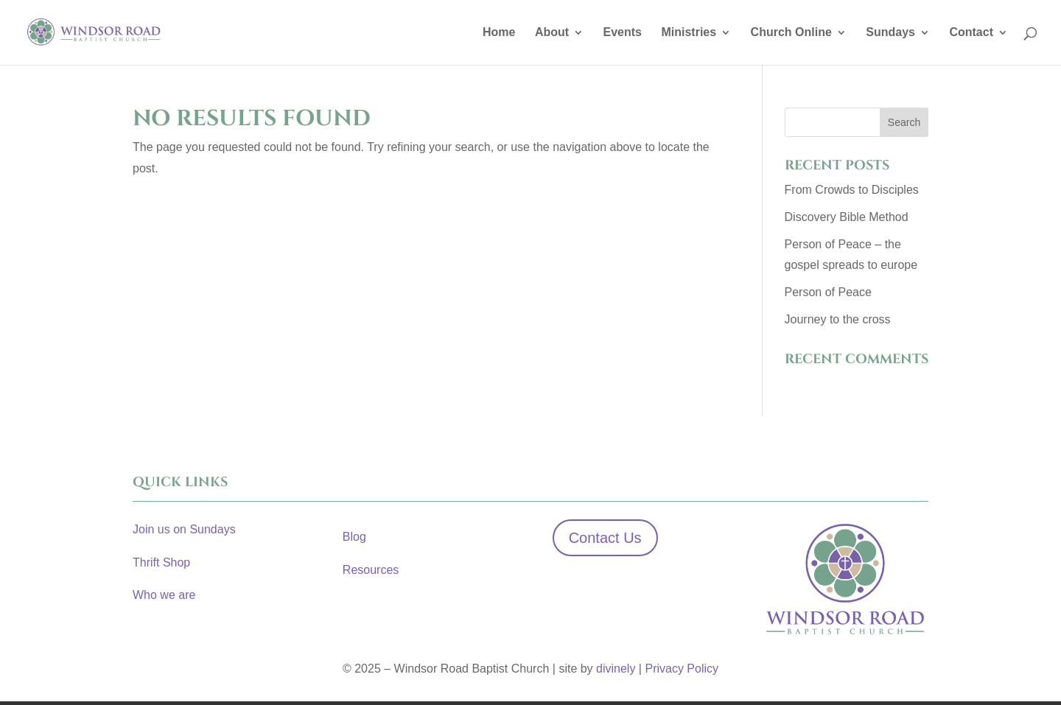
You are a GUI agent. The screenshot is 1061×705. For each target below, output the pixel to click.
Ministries (688, 32)
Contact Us (605, 538)
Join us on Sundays (184, 529)
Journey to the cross (838, 319)
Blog (354, 536)
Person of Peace (828, 292)
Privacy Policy (681, 668)
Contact (971, 32)
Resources (371, 570)
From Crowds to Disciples (852, 189)
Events (622, 32)
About (552, 32)
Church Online (791, 32)
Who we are (164, 595)
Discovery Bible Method (846, 217)
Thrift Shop (161, 562)
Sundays (890, 32)
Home (499, 32)
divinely (615, 668)
